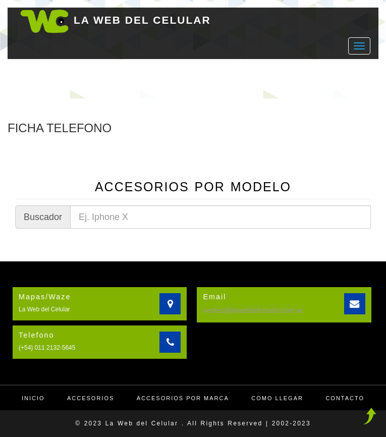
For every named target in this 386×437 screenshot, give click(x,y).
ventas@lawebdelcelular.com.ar (253, 310)
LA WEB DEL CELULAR (142, 20)
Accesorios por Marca (183, 398)
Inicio (33, 398)
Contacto (344, 398)
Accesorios (90, 398)
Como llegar (277, 398)
